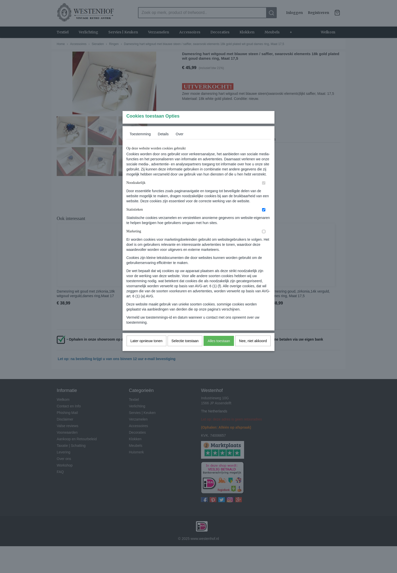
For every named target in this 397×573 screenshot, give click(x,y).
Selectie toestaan (184, 351)
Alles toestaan (219, 351)
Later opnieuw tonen (146, 351)
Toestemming (140, 144)
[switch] (263, 192)
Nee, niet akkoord (253, 351)
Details (163, 144)
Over (179, 144)
